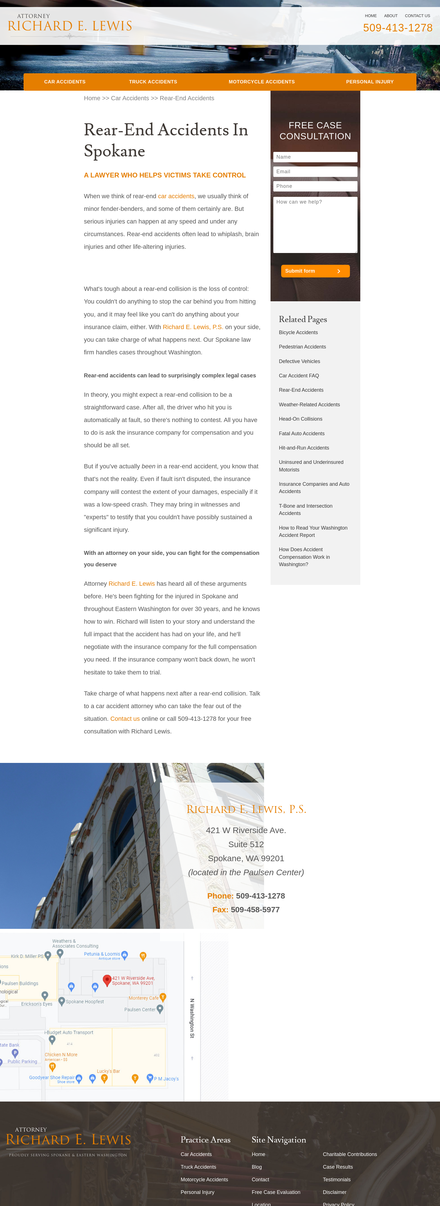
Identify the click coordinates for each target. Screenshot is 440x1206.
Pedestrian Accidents (302, 347)
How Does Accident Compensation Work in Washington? (304, 557)
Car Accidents (65, 82)
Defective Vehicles (299, 361)
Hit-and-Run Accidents (304, 448)
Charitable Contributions (350, 1012)
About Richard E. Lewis (278, 1075)
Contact (260, 1037)
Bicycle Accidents (298, 332)
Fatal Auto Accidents (302, 433)
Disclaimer (335, 1050)
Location (261, 1063)
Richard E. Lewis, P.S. (193, 326)
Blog (257, 1025)
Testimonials (337, 1037)
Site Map (333, 1075)
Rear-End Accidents (301, 390)
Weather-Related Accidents (309, 404)
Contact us (125, 718)
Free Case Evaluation (276, 1050)
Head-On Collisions (300, 419)
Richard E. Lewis (132, 583)
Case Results (338, 1025)
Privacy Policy (338, 1063)
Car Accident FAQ (299, 376)
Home (371, 15)
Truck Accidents (153, 82)
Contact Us (417, 15)
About (391, 15)
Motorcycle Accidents (262, 82)
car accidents (176, 196)
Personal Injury (370, 82)
